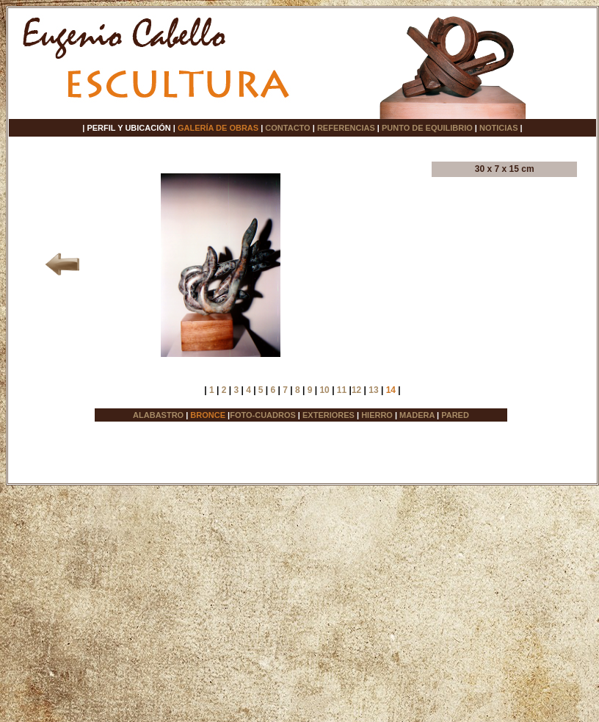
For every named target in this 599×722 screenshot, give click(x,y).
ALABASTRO (158, 415)
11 (341, 390)
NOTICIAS (498, 127)
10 (324, 390)
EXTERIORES (328, 415)
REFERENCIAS (346, 127)
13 (373, 390)
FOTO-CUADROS (263, 415)
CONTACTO (287, 127)
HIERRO (377, 415)
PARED (455, 415)
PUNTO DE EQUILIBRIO (427, 127)
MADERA (417, 415)
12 (356, 390)
